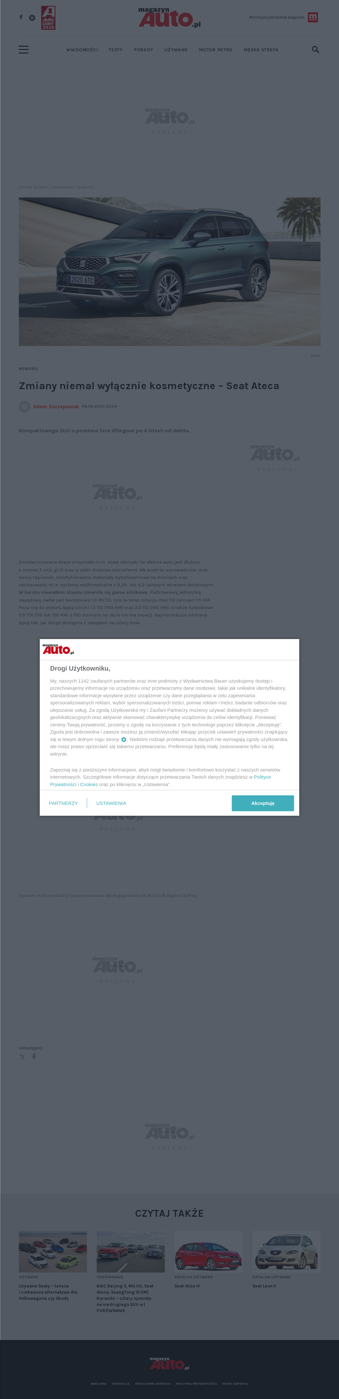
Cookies (89, 784)
